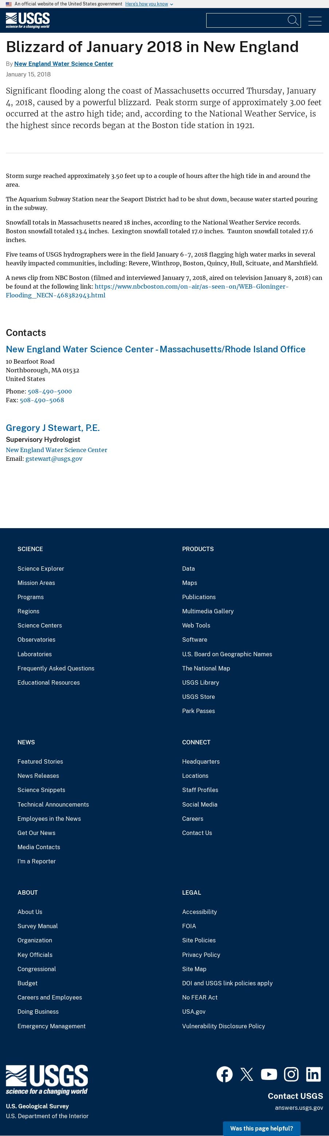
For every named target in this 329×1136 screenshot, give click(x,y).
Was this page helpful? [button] (261, 1128)
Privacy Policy (201, 954)
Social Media (200, 804)
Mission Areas (36, 582)
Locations (195, 775)
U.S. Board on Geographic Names (227, 654)
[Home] (28, 26)
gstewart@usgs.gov (54, 458)
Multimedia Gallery (208, 611)
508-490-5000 (50, 391)
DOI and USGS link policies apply (227, 983)
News (26, 742)
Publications (199, 597)
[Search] (293, 20)
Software (194, 639)
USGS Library (200, 682)
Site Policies (199, 940)
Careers (192, 818)
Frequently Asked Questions (55, 668)
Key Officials (34, 954)
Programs (30, 597)
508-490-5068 (42, 400)
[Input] (253, 20)
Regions (28, 611)
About (27, 892)
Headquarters (201, 761)
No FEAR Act (200, 997)
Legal (191, 892)
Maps (189, 582)
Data (188, 568)
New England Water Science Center (63, 63)
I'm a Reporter (36, 861)
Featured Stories (40, 761)
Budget (27, 983)
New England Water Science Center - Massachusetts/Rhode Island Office (156, 349)
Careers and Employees (49, 997)
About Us (29, 912)
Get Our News (36, 833)
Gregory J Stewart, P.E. (53, 428)
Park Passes (198, 711)
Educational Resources (48, 682)
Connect (196, 742)
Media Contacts (38, 847)
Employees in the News (49, 818)
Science (30, 549)
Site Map (194, 969)
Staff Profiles (200, 790)
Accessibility (199, 912)
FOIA (189, 926)
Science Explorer (40, 568)
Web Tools (196, 625)
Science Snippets (41, 790)
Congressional (36, 969)
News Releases (38, 775)
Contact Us (197, 833)
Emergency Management (51, 1026)
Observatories (36, 639)
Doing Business (38, 1011)
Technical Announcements (53, 804)
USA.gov (193, 1011)
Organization (34, 940)
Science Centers (39, 625)
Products (198, 549)
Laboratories (34, 654)
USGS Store (198, 696)
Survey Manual (37, 926)
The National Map (206, 668)
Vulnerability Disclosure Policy (223, 1026)
